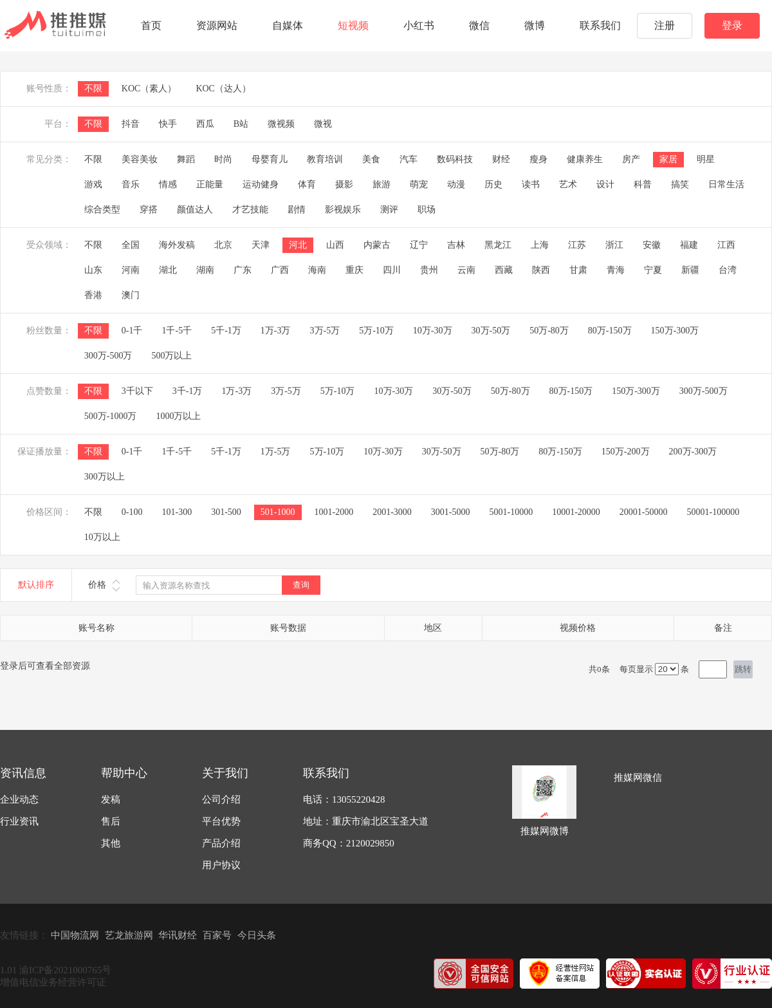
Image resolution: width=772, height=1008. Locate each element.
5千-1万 (226, 330)
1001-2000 (334, 512)
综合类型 (102, 209)
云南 (466, 270)
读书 (531, 184)
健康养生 (585, 159)
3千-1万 (187, 391)
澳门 (131, 295)
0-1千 (132, 330)
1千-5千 (176, 330)
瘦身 (538, 159)
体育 (307, 184)
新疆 (690, 270)
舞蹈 (186, 159)
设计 (605, 184)
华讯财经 (177, 935)
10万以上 (102, 537)
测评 (389, 209)
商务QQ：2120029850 (348, 843)
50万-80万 (549, 330)
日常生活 (726, 184)
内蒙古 (377, 245)
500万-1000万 (110, 416)
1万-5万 (276, 451)
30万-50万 (491, 330)
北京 (223, 245)
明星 (706, 159)
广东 (243, 270)
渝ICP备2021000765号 (65, 970)
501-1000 (278, 512)
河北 (298, 245)
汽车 (409, 159)
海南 (317, 270)
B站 (241, 124)
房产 (631, 159)
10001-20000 (576, 512)
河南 (131, 270)
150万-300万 (675, 330)
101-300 (176, 512)
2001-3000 (392, 512)
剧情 (297, 209)
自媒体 (287, 25)
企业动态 (19, 799)
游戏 (93, 184)
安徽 (652, 245)
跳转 (743, 669)
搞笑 (680, 184)
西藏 (504, 270)
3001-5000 (450, 512)
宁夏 (653, 270)
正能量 (209, 184)
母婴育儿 (270, 159)
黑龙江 (497, 245)
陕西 (541, 270)
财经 (501, 159)
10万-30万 (432, 330)
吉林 (456, 245)
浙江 (614, 245)
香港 (93, 295)
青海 (616, 270)
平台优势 (221, 821)
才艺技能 (250, 209)
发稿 (110, 799)
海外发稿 (177, 245)
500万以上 (171, 355)
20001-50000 (644, 512)
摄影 (344, 184)
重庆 (354, 270)
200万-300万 (693, 451)
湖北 (168, 270)
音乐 (131, 184)
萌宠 (419, 184)
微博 (534, 25)
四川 (392, 270)
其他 (110, 843)
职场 (427, 209)
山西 (335, 245)
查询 (301, 585)
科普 (643, 184)
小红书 (418, 25)
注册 (664, 25)
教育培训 (325, 159)
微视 (323, 124)
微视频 (281, 124)
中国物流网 (75, 935)
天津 (261, 245)
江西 (726, 245)
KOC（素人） (149, 88)
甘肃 (578, 270)
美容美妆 (140, 159)
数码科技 (455, 159)
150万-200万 (626, 451)
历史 (493, 184)
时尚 (223, 159)
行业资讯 (19, 821)
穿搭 (149, 209)
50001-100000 (713, 512)
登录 (732, 25)
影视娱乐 (343, 209)
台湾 (728, 270)
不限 (93, 88)
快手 (168, 124)
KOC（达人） (223, 88)
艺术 (568, 184)
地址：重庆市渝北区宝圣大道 (365, 821)
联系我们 (600, 25)
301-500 (226, 512)
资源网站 (216, 25)
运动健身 (261, 184)
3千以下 (137, 391)
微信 (479, 25)
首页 (151, 25)
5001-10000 (511, 512)
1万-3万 (276, 330)
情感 (168, 184)
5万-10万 (376, 330)
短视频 (353, 25)
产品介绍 (221, 843)
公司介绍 (221, 799)
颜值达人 (195, 209)
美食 (371, 159)
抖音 (131, 124)
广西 (280, 270)
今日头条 (256, 935)
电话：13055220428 (344, 799)
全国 (131, 245)
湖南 (205, 270)
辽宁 (419, 245)
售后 (110, 821)
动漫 (456, 184)
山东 (93, 270)
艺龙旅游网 (129, 935)
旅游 (381, 184)
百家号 (217, 935)
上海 (540, 245)
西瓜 (205, 124)
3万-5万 (325, 330)
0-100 (132, 512)
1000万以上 (178, 416)
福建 (689, 245)
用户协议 (221, 865)
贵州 (429, 270)
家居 (668, 159)
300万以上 (104, 476)
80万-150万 (610, 330)
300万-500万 (108, 355)
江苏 (577, 245)
